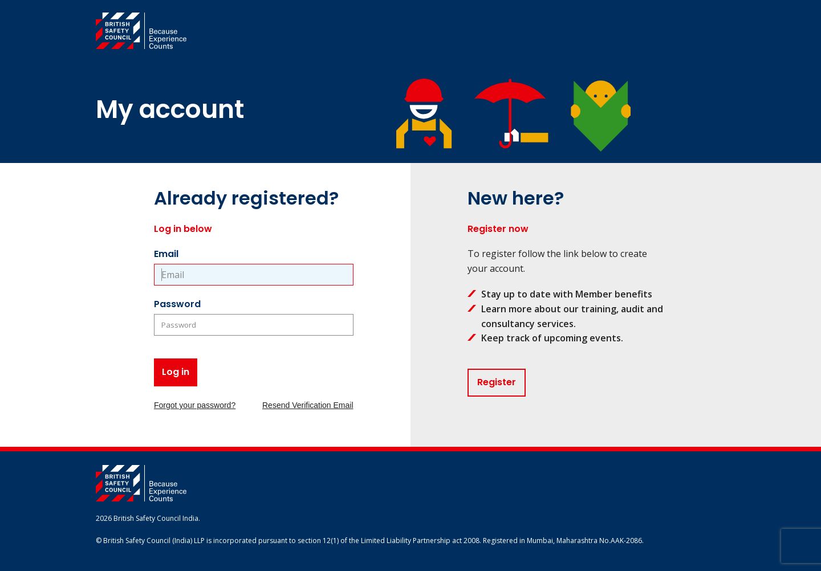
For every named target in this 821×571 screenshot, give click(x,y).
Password (177, 304)
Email (166, 253)
